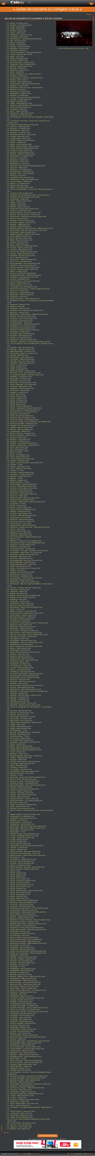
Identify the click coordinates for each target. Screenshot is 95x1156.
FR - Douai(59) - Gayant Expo (16, 136)
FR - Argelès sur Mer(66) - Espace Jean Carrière (21, 814)
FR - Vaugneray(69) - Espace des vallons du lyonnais (23, 845)
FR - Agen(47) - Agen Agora (15, 185)
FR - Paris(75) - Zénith (13, 29)
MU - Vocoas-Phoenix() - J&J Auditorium (19, 1123)
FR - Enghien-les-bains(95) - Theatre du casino (21, 234)
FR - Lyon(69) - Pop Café (14, 841)
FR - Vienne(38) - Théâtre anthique (17, 335)
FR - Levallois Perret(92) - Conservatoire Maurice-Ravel (23, 1048)
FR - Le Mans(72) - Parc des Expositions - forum (21, 853)
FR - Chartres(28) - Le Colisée (16, 589)
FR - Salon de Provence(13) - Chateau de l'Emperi (22, 537)
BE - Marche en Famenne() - (15, 451)
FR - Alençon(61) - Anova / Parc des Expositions (21, 373)
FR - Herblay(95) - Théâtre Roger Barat (18, 1086)
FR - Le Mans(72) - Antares (15, 60)
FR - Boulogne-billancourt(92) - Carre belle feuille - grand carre (26, 1041)
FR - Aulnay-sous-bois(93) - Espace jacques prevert (22, 1060)
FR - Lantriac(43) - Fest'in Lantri (16, 679)
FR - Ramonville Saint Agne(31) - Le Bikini (19, 617)
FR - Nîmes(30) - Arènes (14, 89)
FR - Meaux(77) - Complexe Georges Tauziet (20, 916)
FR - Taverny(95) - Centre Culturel (17, 1090)
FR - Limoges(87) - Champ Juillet (17, 1017)
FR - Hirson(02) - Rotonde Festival (17, 490)
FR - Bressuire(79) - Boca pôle (16, 414)
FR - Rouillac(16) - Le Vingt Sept (16, 546)
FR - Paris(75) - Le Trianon (15, 400)
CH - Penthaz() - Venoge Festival (17, 476)
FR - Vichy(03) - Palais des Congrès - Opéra (20, 269)
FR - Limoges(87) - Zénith (15, 109)
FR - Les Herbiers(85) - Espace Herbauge (19, 1004)
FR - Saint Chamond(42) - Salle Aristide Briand (21, 675)
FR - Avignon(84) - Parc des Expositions (19, 418)
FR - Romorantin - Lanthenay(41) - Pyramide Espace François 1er (26, 341)
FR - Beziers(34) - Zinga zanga (16, 126)
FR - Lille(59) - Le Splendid (15, 369)
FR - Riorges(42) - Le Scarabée (16, 128)
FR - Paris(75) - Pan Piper (14, 888)
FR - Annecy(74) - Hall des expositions (18, 861)
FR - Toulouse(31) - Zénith (15, 37)
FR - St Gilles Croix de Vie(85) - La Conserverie (21, 1009)
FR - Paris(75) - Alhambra (14, 873)
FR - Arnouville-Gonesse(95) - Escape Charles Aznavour (24, 1078)
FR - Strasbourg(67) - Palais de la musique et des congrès (24, 826)
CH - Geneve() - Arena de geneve (17, 82)
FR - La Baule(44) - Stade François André (19, 681)
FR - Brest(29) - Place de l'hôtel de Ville (19, 597)
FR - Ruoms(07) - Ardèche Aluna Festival (19, 273)
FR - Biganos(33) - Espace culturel (17, 625)
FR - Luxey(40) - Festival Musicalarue (18, 668)
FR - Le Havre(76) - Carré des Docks (18, 904)
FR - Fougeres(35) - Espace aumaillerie (19, 328)
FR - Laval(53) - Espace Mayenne (17, 726)
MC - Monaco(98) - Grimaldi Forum (18, 1115)
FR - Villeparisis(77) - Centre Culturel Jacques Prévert (23, 927)
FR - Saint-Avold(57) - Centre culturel (18, 357)
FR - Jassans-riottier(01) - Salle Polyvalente (20, 484)
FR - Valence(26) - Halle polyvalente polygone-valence (24, 166)
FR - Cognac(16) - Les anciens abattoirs (19, 544)
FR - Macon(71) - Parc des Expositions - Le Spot (21, 214)
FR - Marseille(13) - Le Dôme (15, 48)
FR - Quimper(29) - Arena (14, 599)
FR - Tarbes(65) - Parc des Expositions (18, 808)
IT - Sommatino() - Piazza (14, 437)
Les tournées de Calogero (47, 1136)
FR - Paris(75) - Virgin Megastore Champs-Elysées (22, 408)
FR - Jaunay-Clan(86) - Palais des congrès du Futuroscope (25, 230)
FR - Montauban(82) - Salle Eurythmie (18, 970)
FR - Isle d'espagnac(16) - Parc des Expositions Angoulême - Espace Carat (29, 117)
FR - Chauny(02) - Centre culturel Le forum (20, 488)
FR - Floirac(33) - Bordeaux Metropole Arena (20, 124)
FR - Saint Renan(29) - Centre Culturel (18, 603)
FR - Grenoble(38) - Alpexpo (16, 662)
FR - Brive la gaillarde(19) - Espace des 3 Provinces (22, 560)
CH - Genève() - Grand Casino (16, 466)
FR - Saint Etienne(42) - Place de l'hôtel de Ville (21, 677)
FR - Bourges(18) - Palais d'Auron (17, 556)
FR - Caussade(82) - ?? (14, 966)
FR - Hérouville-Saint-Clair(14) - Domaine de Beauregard (24, 543)
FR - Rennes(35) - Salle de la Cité (17, 656)
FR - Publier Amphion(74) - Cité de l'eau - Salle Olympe (23, 867)
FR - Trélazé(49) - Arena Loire (16, 701)
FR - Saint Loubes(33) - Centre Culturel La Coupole (22, 632)
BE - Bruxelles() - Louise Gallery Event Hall (20, 443)
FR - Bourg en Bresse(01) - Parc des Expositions (21, 263)
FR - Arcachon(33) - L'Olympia (16, 91)
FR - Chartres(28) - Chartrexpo (16, 304)
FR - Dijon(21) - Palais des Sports (17, 566)
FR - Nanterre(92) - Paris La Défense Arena (19, 1052)
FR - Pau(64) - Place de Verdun (16, 806)
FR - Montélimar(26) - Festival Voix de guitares (21, 582)
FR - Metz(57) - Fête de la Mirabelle (17, 746)
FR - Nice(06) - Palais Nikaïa (15, 58)
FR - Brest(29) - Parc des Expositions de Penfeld (21, 595)
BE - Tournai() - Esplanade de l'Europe (18, 459)
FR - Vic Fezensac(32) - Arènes (16, 621)
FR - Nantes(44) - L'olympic (15, 683)
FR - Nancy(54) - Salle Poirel (15, 355)
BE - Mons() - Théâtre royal (15, 111)
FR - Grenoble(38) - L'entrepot (16, 332)
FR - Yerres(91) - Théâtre (14, 1039)
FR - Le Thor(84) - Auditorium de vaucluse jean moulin (23, 998)
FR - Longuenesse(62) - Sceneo (16, 138)
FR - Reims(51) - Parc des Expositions (18, 712)
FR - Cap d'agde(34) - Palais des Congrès (19, 640)
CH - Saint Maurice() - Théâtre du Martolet (19, 259)
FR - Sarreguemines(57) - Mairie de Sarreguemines (22, 750)
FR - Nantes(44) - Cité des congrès (17, 66)
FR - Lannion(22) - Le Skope (15, 291)
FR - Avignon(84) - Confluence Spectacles (20, 992)
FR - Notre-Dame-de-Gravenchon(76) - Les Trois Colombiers (25, 908)
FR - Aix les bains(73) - (14, 857)
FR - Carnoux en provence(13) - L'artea (18, 521)
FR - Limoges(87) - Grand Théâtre (17, 1019)
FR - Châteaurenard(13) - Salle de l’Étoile (19, 525)
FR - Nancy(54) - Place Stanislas (16, 734)
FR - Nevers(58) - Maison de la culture (18, 361)
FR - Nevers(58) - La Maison (15, 754)
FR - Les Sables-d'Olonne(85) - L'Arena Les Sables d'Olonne (25, 1007)
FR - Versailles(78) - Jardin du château (18, 947)
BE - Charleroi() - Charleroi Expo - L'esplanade (21, 445)
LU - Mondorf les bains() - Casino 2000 (19, 1111)
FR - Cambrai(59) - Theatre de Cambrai (18, 363)
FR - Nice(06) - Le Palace (14, 505)
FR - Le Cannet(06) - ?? (14, 503)
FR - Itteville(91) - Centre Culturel (17, 1033)
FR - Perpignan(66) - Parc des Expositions (19, 818)
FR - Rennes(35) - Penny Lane (16, 654)
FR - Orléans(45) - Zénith (14, 50)
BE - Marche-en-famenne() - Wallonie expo (20, 246)
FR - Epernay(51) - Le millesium (16, 132)
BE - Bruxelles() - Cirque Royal (16, 46)
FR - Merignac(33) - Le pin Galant (17, 169)
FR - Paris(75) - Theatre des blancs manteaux (20, 900)
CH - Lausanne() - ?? (13, 470)
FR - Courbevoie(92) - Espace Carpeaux (19, 232)
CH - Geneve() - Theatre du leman (17, 248)
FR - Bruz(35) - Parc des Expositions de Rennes (21, 652)
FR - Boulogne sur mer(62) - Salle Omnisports (21, 781)
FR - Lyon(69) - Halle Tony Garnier (17, 54)
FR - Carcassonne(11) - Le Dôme (17, 517)
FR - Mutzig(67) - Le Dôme (15, 820)
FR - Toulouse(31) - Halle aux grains (17, 320)
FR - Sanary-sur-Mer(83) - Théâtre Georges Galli (21, 984)
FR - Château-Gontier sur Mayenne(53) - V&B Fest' (22, 722)
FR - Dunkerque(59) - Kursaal (15, 199)
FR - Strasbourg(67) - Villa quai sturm (18, 830)
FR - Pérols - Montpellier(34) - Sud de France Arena (22, 646)
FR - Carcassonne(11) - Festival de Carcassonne (21, 83)
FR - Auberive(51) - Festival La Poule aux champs (21, 705)
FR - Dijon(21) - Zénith (13, 42)
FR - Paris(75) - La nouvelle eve (16, 882)
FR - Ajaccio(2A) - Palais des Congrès (18, 605)
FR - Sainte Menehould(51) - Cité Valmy (19, 351)
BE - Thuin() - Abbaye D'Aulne (16, 457)
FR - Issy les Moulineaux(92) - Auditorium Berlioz (22, 1047)
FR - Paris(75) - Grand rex (14, 396)
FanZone (20, 1153)
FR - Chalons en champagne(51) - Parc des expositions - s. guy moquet (28, 707)
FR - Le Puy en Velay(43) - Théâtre (17, 181)
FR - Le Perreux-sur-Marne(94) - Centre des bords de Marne (25, 1076)
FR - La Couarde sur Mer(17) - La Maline (19, 548)
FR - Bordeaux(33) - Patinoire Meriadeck (19, 64)
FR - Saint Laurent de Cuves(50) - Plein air (19, 703)
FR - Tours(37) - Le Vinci (14, 175)
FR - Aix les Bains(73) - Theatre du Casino (19, 859)
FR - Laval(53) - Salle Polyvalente (17, 728)
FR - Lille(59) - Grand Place (15, 765)
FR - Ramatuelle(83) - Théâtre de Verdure (19, 978)
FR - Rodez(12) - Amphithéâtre (16, 279)
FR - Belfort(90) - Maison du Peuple (17, 429)
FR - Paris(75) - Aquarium (14, 875)
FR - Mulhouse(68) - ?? (14, 832)
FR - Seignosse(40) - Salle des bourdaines (20, 339)
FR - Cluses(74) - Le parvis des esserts (18, 863)
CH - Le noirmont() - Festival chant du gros (20, 251)
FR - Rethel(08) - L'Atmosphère (16, 511)
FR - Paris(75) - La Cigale (14, 142)
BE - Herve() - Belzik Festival (15, 447)
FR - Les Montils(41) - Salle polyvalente (19, 671)
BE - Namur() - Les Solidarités (16, 455)
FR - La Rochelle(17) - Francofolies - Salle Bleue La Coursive (25, 550)
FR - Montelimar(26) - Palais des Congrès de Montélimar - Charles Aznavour (30, 584)
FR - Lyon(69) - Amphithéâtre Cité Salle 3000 (20, 836)
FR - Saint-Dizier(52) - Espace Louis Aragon (20, 353)
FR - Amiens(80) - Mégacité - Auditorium (19, 959)
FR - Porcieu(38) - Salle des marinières (18, 334)
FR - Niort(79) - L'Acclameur (15, 218)
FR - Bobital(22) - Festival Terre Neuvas (18, 572)
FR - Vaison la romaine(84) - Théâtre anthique (20, 419)
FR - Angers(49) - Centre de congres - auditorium (22, 695)
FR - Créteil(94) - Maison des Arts (17, 1070)
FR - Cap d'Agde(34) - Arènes (16, 638)
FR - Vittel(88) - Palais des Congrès (17, 427)
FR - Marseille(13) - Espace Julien (17, 533)
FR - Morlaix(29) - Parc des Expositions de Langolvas (23, 310)
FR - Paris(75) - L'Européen (15, 23)
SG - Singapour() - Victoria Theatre (17, 1127)
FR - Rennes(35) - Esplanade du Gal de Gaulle (21, 330)
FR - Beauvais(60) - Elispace (15, 70)
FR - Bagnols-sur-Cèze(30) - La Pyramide (19, 611)
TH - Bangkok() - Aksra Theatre (16, 1129)
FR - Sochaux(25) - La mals (15, 296)
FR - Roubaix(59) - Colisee (15, 767)
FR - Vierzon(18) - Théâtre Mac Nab (17, 558)
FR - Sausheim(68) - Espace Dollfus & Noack (20, 208)
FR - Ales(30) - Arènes (14, 609)
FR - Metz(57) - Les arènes (15, 101)
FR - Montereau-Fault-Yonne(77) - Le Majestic (20, 922)
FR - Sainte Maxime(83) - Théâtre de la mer (20, 980)
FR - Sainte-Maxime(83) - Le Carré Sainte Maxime (21, 982)
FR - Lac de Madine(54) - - (15, 730)
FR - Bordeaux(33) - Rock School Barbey (19, 627)
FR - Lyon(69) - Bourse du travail (17, 107)
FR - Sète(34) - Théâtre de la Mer (17, 648)
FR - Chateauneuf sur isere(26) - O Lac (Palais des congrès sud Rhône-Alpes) (30, 300)
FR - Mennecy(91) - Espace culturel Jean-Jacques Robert (24, 1037)
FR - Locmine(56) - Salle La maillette (18, 740)
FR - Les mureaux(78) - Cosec (16, 935)
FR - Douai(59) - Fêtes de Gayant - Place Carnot (21, 761)
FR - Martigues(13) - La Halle (15, 160)
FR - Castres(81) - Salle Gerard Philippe (19, 963)
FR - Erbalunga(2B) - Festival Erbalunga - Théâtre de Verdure (25, 314)
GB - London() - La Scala (14, 1097)
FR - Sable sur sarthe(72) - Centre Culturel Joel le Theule (24, 855)
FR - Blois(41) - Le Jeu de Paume (17, 670)
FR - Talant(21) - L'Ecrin (14, 570)
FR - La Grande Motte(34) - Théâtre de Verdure (21, 324)
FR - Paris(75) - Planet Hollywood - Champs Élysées (22, 890)
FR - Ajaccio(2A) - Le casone (15, 312)
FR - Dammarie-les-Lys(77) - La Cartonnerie (20, 412)
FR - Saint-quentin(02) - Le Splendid (18, 156)
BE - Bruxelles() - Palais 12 (15, 80)
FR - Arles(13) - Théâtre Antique (16, 283)
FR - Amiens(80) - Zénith (14, 76)
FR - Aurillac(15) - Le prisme (15, 85)
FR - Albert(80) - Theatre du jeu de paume (20, 957)
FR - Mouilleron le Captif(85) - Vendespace (20, 423)
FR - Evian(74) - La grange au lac (16, 865)
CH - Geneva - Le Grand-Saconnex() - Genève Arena (23, 462)
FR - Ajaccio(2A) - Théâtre (15, 167)
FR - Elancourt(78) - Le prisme (16, 931)
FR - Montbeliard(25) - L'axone (16, 164)
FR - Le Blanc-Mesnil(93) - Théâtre (17, 1066)
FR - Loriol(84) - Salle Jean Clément (18, 1000)
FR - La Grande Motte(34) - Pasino (17, 322)
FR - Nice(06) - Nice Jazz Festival (17, 507)
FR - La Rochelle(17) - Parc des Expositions (20, 287)
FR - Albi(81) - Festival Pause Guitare (18, 416)
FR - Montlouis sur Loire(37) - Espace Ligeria (20, 660)
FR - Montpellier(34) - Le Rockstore (17, 644)
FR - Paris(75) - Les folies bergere (17, 144)
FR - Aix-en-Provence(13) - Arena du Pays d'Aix (21, 281)
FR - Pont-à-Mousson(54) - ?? (16, 736)
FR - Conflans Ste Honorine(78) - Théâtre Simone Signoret (24, 929)
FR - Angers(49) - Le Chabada (16, 697)
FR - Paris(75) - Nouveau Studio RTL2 (18, 884)
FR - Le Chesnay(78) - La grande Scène (19, 933)
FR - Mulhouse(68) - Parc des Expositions (19, 382)
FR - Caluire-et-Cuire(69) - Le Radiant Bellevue (21, 834)
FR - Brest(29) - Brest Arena (15, 593)
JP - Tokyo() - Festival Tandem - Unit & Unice (20, 1103)
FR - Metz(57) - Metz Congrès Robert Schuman (21, 748)
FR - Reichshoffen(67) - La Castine (17, 822)
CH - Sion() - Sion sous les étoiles (17, 261)
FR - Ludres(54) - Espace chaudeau (17, 193)
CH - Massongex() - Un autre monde (18, 474)
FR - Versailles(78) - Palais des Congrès (19, 949)
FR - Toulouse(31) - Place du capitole (18, 619)
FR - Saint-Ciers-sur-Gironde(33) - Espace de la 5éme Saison (25, 634)
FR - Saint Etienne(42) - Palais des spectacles (20, 179)
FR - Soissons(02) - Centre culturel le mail (19, 494)
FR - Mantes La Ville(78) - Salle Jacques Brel (20, 937)
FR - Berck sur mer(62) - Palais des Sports (19, 779)
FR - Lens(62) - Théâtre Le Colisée (17, 791)
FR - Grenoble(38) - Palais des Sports (18, 177)
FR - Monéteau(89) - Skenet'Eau (16, 1027)
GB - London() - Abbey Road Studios (18, 1095)
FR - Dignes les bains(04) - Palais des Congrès (21, 498)
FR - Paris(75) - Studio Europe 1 (16, 894)
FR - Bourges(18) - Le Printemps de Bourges (20, 554)
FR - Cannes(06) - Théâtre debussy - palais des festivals (24, 502)
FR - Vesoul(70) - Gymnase (15, 847)
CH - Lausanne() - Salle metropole (17, 250)
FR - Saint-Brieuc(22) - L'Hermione (17, 574)
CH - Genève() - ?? (12, 464)
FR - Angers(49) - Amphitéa (15, 693)
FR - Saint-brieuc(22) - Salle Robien (17, 576)
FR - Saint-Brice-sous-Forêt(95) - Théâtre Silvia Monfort (23, 1088)
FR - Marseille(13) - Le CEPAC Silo (17, 115)
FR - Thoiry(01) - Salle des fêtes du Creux (19, 486)
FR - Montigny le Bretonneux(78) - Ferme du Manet (22, 939)
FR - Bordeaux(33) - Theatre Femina (18, 628)
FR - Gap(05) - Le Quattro (14, 271)
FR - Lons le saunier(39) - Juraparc (17, 666)
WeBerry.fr (90, 1153)
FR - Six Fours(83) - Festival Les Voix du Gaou (21, 986)
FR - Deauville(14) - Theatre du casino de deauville (22, 541)
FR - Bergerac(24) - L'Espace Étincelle (18, 292)
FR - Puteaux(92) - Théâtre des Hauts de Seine (21, 1054)
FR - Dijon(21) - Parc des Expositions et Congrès (21, 568)
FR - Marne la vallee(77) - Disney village (19, 914)
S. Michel (72, 1153)
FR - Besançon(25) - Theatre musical (18, 294)
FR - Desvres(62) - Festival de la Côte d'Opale (21, 789)
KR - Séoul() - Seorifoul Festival (16, 1105)
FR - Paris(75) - (11, 871)
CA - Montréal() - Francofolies (16, 460)
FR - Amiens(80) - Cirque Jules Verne (18, 220)
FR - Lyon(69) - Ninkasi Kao (15, 839)
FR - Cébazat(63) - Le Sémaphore (17, 376)
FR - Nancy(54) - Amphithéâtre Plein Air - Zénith (21, 732)
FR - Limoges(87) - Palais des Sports (18, 1021)
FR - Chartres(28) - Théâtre (15, 591)
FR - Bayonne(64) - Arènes (15, 802)
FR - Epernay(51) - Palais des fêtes (17, 711)
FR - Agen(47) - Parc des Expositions (18, 187)
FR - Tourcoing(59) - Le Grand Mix (17, 769)
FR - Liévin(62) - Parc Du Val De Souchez (19, 795)
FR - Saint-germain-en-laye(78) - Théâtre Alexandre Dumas (24, 943)
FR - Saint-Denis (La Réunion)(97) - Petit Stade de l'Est (23, 1093)
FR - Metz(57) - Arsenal (14, 744)
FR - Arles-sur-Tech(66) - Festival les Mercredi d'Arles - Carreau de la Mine (29, 810)
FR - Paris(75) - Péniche (14, 404)
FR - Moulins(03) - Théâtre (15, 496)
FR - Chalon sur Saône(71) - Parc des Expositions (21, 212)
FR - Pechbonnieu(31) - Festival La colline (19, 615)
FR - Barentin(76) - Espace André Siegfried (19, 902)
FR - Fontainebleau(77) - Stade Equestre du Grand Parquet (24, 912)
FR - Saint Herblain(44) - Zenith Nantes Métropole (22, 39)
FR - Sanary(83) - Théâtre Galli (16, 224)
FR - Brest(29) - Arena (13, 306)
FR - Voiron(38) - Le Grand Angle (17, 99)
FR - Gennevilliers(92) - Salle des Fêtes (19, 1045)
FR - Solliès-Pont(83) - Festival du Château (20, 988)
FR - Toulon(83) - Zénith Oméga (17, 226)
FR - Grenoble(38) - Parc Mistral (16, 664)
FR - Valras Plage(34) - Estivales (16, 650)
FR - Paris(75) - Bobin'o (14, 394)
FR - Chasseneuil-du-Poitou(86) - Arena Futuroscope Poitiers (25, 1011)
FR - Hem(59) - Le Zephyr (15, 365)
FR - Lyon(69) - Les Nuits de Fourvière (18, 838)
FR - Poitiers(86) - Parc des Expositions (19, 425)
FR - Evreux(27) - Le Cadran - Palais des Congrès (21, 587)
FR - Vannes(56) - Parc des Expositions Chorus (21, 197)
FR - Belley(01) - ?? (13, 478)
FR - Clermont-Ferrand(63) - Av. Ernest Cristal (20, 798)
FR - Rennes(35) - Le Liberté (15, 95)
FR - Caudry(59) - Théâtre (14, 759)
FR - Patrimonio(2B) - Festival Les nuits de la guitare (22, 607)
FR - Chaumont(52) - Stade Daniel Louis (19, 716)
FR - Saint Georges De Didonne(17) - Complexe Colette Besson (26, 289)
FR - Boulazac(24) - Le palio (15, 162)
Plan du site (35, 1153)
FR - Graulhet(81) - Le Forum (15, 964)
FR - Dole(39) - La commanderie (17, 337)
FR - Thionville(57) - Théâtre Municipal (18, 359)
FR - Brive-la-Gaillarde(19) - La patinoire (19, 562)
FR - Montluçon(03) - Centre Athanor (18, 113)
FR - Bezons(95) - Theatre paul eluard (18, 1082)
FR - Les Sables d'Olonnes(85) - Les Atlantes (20, 1006)
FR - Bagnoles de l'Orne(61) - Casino (18, 773)
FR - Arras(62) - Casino (14, 203)
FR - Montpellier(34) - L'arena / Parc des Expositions (23, 642)
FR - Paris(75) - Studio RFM (15, 896)
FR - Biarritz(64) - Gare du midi (16, 207)
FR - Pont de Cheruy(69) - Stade (16, 843)
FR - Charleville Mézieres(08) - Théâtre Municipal (22, 275)
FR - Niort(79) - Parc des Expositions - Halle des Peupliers (24, 953)
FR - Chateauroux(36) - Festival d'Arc (18, 658)
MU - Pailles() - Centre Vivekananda (17, 1117)
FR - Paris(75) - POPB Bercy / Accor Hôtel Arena (21, 74)
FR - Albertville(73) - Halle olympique (18, 388)
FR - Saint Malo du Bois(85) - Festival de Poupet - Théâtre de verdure (28, 228)
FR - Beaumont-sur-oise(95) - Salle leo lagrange (21, 1080)
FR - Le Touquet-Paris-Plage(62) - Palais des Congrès (23, 375)
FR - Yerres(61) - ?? (13, 775)
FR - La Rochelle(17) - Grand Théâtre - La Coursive (22, 552)
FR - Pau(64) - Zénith (13, 72)
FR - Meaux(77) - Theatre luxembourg (18, 918)
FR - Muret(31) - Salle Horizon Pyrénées (19, 316)
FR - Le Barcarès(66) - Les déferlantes (18, 816)
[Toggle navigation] (29, 2)
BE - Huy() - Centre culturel (15, 449)
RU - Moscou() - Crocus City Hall (17, 1125)
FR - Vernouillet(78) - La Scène (16, 945)
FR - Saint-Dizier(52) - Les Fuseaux (17, 718)
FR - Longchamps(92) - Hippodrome (18, 1050)
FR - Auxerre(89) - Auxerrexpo (16, 1025)
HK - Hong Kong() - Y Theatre (16, 1101)
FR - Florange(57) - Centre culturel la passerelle (21, 742)
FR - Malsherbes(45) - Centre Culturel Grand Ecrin (22, 689)
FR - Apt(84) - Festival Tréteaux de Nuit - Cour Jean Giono (24, 990)
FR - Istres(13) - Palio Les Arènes (17, 531)
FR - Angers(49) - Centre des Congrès (18, 349)
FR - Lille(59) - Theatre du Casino (17, 201)
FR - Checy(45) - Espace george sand (18, 687)
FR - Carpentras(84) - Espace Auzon (18, 996)
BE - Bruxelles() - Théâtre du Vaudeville (19, 154)
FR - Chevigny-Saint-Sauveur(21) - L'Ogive (19, 564)
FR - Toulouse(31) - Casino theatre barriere (20, 318)
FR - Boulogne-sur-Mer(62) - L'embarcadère (20, 783)
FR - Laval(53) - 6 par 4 (14, 724)
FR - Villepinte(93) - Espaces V (16, 1068)
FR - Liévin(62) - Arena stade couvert (18, 793)
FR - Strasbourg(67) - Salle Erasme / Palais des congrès (24, 828)
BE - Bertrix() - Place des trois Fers (17, 240)
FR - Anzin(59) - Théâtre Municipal (17, 757)
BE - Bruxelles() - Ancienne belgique (18, 152)
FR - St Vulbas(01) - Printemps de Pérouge (20, 265)
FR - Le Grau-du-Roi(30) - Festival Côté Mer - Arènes (23, 613)
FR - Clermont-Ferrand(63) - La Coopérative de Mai (22, 800)
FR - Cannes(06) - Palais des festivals (18, 500)
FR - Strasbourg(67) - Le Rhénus (17, 378)
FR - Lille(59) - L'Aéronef (14, 367)
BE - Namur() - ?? (12, 453)
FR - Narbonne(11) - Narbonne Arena (18, 519)
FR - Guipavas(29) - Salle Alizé (16, 308)
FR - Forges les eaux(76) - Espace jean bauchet (21, 410)
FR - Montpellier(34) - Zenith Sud (17, 93)
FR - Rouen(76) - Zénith (14, 31)
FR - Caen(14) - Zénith (13, 33)
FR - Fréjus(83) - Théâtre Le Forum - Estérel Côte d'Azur (24, 976)
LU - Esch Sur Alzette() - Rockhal (17, 236)
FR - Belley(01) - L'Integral (15, 480)
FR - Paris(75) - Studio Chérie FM (17, 892)
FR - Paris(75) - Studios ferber (16, 898)
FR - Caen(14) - (12, 539)
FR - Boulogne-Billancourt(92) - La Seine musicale (22, 1043)
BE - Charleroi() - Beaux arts (15, 242)
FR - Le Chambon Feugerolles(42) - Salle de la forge (23, 673)
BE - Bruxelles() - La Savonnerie (16, 439)
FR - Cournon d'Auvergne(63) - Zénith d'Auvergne (22, 52)
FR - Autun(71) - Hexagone (15, 849)
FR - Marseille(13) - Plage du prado (17, 535)
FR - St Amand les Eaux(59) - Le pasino (18, 371)
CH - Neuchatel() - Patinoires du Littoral (19, 255)
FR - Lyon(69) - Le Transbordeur (17, 210)
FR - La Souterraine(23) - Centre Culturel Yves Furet (22, 578)
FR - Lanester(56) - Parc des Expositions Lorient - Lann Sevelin (26, 195)
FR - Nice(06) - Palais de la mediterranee (19, 509)
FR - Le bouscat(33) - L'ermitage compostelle (21, 630)
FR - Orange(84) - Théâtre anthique (17, 1002)
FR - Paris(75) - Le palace (14, 398)
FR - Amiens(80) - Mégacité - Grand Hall (19, 222)
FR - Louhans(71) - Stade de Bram (17, 386)
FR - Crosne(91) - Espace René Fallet (18, 1031)
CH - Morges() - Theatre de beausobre (18, 253)
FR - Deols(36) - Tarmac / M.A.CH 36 (18, 173)
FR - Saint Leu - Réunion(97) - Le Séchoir (19, 435)
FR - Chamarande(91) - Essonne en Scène (19, 1029)
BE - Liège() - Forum (13, 56)
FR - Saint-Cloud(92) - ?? (14, 1058)
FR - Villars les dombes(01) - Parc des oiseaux (21, 267)
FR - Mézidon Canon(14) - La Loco (17, 285)
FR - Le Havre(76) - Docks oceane (17, 150)
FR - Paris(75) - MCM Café (14, 402)
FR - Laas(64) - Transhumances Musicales (19, 804)
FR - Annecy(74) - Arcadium (15, 392)
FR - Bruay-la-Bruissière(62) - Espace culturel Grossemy (24, 785)
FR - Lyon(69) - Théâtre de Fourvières (18, 140)
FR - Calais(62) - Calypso (14, 205)
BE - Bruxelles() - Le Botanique (16, 441)
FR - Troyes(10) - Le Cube (15, 158)
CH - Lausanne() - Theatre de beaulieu (18, 472)
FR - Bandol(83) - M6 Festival (16, 972)
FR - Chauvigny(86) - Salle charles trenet (19, 1013)
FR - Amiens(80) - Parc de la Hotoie (18, 961)
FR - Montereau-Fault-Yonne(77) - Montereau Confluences (24, 923)
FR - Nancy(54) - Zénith (14, 68)
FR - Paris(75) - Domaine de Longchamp (19, 880)
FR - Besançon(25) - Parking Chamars (18, 580)
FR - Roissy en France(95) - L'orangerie (18, 433)
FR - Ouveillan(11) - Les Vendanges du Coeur (20, 277)
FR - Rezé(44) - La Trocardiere (16, 183)
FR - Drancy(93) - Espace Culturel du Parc (19, 1064)
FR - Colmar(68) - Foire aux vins (16, 380)
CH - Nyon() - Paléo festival (15, 257)
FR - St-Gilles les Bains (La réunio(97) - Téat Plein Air (22, 78)
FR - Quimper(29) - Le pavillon (16, 601)
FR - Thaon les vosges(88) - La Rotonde (19, 1023)
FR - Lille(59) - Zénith (13, 27)
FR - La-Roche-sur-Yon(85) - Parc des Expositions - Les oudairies (26, 421)
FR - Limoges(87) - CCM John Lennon (18, 1015)
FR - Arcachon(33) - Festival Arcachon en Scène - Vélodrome (25, 623)
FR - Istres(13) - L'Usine (14, 529)
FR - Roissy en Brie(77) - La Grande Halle (19, 925)
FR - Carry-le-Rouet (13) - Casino (17, 523)
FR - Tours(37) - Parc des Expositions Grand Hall (21, 97)
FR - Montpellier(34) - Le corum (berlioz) (19, 326)
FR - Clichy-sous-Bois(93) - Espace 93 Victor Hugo (22, 1062)
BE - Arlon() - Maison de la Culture (17, 238)
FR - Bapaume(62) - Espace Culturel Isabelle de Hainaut (24, 777)
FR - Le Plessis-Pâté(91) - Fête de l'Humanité (20, 1035)
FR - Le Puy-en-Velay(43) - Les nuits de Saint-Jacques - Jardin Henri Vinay (29, 343)
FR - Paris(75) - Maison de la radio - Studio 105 (21, 146)
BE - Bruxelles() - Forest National (17, 25)
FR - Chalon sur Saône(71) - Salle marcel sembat (21, 851)
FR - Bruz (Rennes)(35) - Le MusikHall (18, 171)
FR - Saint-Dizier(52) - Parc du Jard (17, 720)
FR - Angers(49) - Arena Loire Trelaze (18, 347)
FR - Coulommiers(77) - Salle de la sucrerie (20, 910)
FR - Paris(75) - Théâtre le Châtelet (17, 406)
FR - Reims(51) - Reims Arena (16, 714)
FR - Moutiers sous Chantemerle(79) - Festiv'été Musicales (24, 951)
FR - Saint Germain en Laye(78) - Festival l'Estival (21, 941)
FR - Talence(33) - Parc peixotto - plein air (19, 636)
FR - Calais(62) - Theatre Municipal (17, 787)
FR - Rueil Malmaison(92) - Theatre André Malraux (22, 1056)
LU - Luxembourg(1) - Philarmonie (17, 1113)
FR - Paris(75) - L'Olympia (14, 44)
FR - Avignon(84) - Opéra (14, 994)
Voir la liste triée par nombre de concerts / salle (73, 48)
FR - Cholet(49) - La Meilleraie (16, 699)
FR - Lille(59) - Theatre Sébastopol (17, 103)
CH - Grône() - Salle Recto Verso (17, 468)
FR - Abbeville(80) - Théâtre (15, 955)
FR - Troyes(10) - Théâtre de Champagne (19, 515)
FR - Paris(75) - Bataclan (14, 877)
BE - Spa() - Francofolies (14, 40)
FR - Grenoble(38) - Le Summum (17, 35)
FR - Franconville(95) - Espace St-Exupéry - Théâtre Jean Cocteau (26, 1084)
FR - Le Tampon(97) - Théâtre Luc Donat (19, 1091)
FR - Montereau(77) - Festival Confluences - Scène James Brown (26, 920)
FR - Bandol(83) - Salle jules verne (17, 974)
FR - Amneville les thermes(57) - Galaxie (19, 134)
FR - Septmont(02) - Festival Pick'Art (18, 492)
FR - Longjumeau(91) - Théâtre (16, 431)
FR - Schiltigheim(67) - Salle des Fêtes (18, 824)
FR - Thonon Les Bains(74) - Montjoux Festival (21, 869)
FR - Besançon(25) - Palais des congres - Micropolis (23, 87)
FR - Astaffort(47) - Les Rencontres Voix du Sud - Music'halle (25, 691)
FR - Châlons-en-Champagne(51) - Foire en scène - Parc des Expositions (29, 189)
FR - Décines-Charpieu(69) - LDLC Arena (19, 384)
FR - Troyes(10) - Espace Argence (17, 513)
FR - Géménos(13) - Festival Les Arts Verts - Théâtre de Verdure (26, 527)
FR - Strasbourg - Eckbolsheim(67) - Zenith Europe (22, 105)
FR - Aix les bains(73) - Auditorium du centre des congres (24, 216)
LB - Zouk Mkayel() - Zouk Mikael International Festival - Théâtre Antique (28, 1107)
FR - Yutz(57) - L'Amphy (14, 752)
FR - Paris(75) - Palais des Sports (16, 886)
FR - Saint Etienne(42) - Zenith (16, 130)
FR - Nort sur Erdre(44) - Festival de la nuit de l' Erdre (23, 685)
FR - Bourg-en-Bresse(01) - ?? (16, 482)
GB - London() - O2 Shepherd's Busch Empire (21, 1099)
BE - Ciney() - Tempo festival (15, 244)
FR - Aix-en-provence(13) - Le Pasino (18, 62)
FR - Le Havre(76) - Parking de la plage (18, 906)
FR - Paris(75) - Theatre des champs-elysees (20, 148)
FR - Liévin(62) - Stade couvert (16, 796)
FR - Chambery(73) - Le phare (16, 390)
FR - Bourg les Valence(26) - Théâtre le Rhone (21, 298)
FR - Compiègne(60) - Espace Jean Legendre (21, 771)
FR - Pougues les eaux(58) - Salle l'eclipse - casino (22, 755)
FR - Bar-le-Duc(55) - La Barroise (17, 738)
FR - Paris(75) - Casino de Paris (16, 879)
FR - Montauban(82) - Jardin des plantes (19, 968)
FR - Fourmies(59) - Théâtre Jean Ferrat (19, 763)
